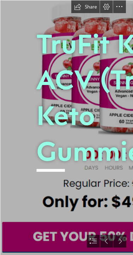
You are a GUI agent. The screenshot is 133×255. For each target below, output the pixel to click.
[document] (66, 127)
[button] (85, 6)
